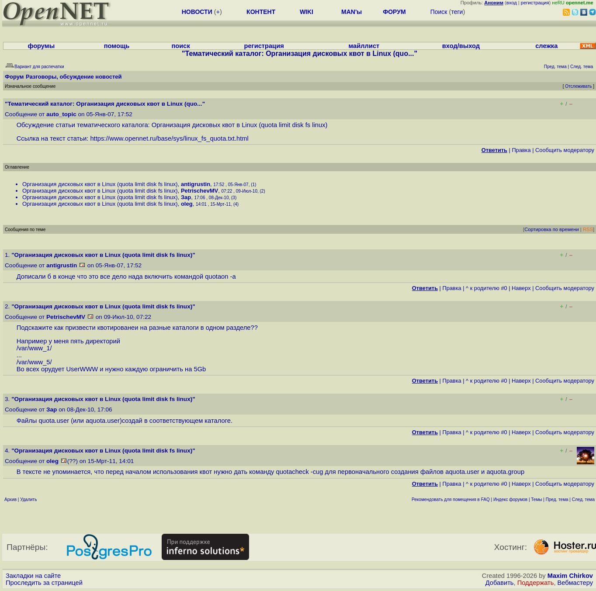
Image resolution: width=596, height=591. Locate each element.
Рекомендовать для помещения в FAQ (451, 499)
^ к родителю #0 (486, 288)
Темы (536, 499)
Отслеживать (578, 86)
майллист (363, 45)
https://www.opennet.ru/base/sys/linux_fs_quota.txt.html (169, 138)
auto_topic (61, 114)
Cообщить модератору (564, 150)
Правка (521, 150)
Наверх (521, 288)
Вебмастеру (575, 582)
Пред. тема (557, 499)
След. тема (583, 499)
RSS (588, 229)
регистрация (535, 2)
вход (511, 2)
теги (457, 11)
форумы (41, 45)
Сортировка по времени (551, 229)
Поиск (438, 11)
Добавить (499, 582)
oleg (187, 203)
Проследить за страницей (44, 582)
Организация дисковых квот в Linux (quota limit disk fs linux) (100, 184)
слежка (546, 45)
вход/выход (461, 45)
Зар (186, 197)
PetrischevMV (199, 190)
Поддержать (535, 582)
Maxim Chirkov (570, 575)
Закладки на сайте (33, 575)
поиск (180, 45)
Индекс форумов (510, 499)
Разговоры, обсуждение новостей (74, 76)
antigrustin (195, 184)
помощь (117, 45)
